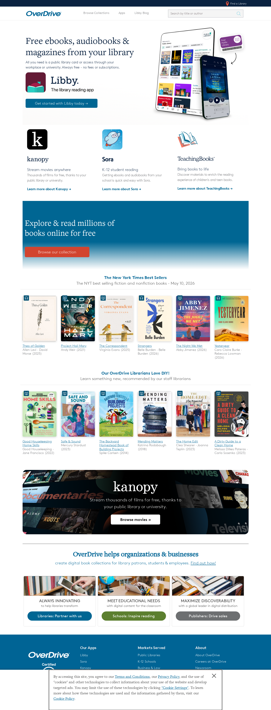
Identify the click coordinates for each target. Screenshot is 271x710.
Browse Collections (96, 13)
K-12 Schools (147, 661)
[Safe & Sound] (78, 437)
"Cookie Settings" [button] (175, 688)
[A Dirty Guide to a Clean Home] (231, 437)
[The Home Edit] (193, 437)
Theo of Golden (34, 346)
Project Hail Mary (73, 346)
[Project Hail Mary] (78, 342)
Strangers (145, 346)
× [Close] (214, 676)
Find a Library (236, 3)
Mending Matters (150, 441)
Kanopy (85, 668)
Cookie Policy (64, 699)
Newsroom (203, 668)
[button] (106, 648)
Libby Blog (142, 13)
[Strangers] (155, 342)
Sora (83, 661)
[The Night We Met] (193, 342)
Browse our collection (57, 252)
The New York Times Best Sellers (135, 277)
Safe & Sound (71, 441)
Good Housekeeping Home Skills (37, 443)
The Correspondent (113, 346)
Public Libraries (149, 655)
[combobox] (202, 13)
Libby (84, 655)
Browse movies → (135, 519)
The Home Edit (187, 441)
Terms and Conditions (132, 677)
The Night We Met (189, 346)
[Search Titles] (239, 13)
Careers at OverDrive (210, 661)
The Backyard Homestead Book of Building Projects (114, 445)
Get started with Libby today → (61, 103)
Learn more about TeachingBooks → (205, 188)
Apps (122, 13)
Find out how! (203, 563)
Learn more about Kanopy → (49, 189)
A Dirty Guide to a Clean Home (228, 443)
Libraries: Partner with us (60, 616)
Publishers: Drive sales (208, 616)
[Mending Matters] (155, 437)
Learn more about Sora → (121, 189)
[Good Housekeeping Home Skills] (39, 437)
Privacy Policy (168, 677)
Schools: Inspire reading (134, 616)
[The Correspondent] (116, 342)
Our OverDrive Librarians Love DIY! (135, 373)
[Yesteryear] (231, 342)
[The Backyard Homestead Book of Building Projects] (116, 437)
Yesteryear (222, 346)
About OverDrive (207, 655)
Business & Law (149, 668)
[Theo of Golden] (39, 342)
